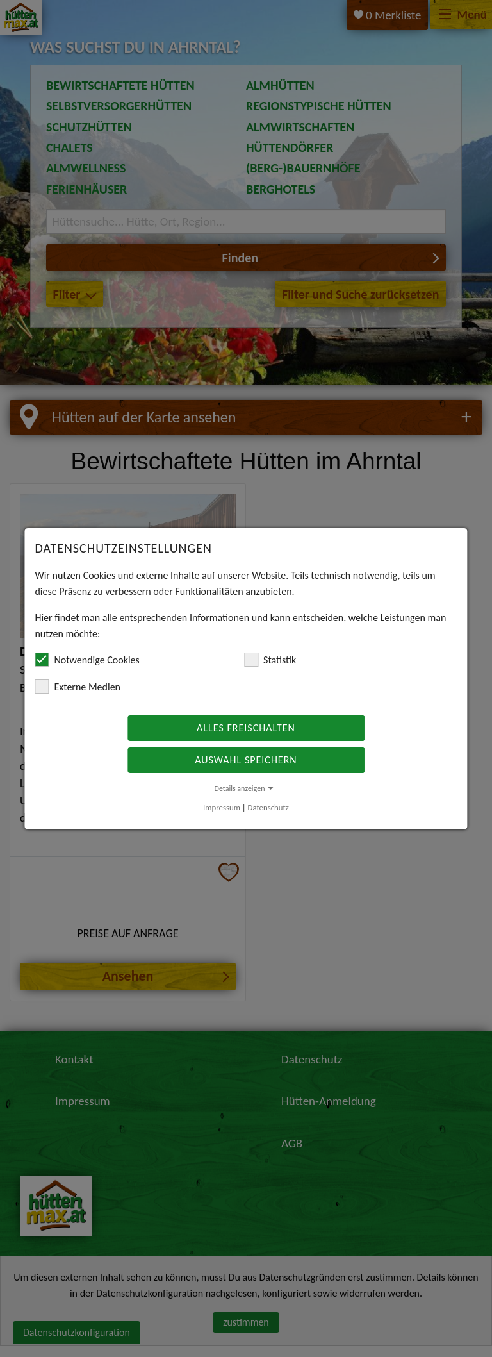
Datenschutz (268, 807)
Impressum (221, 807)
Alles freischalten (246, 728)
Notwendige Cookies (87, 660)
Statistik (270, 660)
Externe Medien (77, 686)
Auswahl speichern (246, 760)
